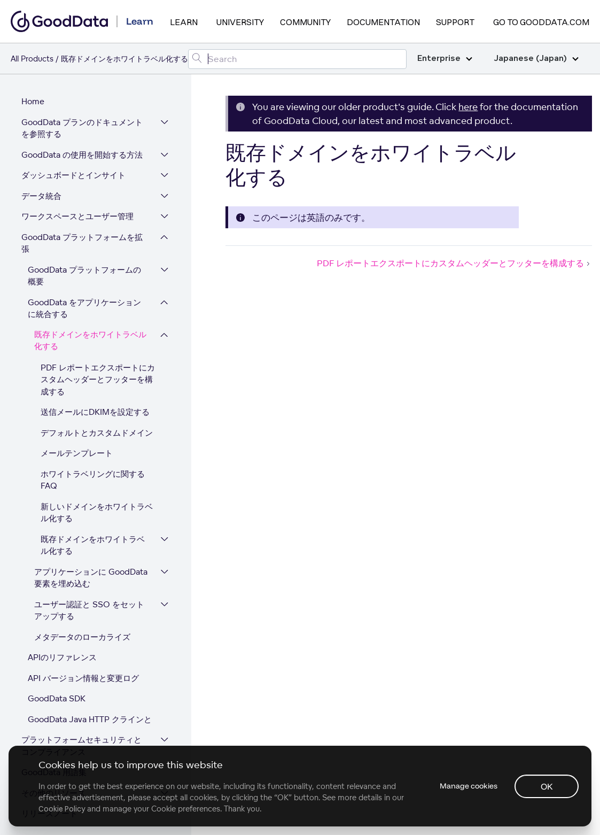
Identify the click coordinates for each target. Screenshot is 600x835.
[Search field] (297, 59)
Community (305, 22)
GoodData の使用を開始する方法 (82, 148)
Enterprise (444, 58)
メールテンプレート (77, 447)
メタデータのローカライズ (82, 630)
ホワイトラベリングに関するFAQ (93, 473)
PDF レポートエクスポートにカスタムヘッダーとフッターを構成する (98, 373)
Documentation (383, 22)
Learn (184, 22)
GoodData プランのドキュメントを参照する (82, 122)
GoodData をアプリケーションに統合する (84, 302)
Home (32, 95)
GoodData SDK (56, 692)
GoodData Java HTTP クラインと (90, 713)
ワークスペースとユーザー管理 (77, 210)
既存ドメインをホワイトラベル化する (90, 334)
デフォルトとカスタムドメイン (97, 426)
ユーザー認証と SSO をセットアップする (89, 604)
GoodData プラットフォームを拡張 (82, 237)
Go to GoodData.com (541, 22)
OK (547, 786)
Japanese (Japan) (536, 58)
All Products (32, 58)
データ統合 (41, 189)
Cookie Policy (61, 809)
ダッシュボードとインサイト (73, 169)
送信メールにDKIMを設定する (95, 405)
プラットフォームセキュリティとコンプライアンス (81, 739)
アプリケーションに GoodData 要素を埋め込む (90, 571)
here (468, 106)
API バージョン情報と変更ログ (83, 672)
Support (455, 22)
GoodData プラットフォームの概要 (84, 269)
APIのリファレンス (62, 651)
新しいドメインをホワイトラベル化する (97, 506)
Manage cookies (468, 786)
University (240, 22)
